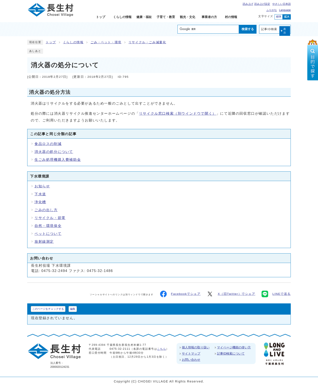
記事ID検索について (231, 353)
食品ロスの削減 (47, 144)
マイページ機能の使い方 (234, 347)
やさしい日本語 (281, 3)
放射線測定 (44, 241)
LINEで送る (276, 294)
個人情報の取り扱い (196, 347)
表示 (284, 31)
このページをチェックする (48, 308)
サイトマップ (191, 353)
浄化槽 (40, 202)
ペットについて (47, 234)
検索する (248, 29)
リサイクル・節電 (49, 218)
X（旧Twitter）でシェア (231, 294)
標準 (278, 16)
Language (285, 10)
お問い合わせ (191, 359)
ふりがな (271, 10)
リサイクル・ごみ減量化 (147, 42)
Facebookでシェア (180, 294)
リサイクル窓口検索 (177, 113)
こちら (161, 348)
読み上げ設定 (262, 3)
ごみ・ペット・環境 (105, 42)
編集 (72, 308)
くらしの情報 (73, 42)
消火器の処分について (53, 152)
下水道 (40, 194)
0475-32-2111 (120, 348)
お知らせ (42, 186)
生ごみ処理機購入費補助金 (57, 159)
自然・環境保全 (47, 226)
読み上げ (248, 3)
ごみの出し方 (46, 210)
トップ (51, 42)
